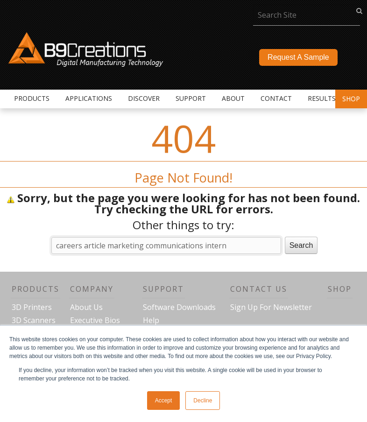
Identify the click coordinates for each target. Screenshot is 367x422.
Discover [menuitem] (144, 98)
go (359, 10)
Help (151, 320)
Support (163, 289)
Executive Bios (95, 320)
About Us (86, 307)
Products (35, 289)
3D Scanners (34, 320)
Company (91, 289)
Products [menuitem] (31, 98)
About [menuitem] (233, 98)
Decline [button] (202, 400)
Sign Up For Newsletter (271, 307)
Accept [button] (163, 400)
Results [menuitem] (322, 98)
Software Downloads (179, 307)
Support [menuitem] (191, 98)
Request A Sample (298, 57)
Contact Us (258, 289)
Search (301, 245)
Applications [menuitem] (88, 98)
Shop (351, 98)
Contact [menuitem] (276, 98)
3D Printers (32, 307)
